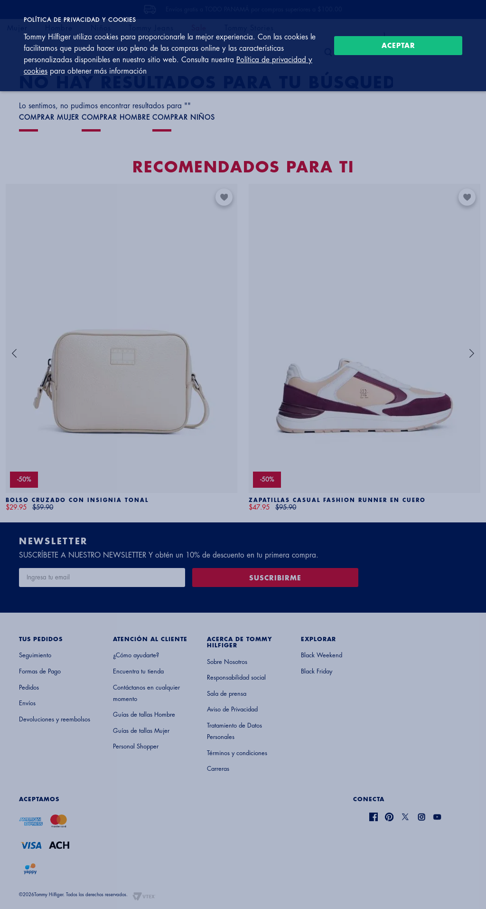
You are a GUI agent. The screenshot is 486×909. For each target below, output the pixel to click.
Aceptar (398, 45)
